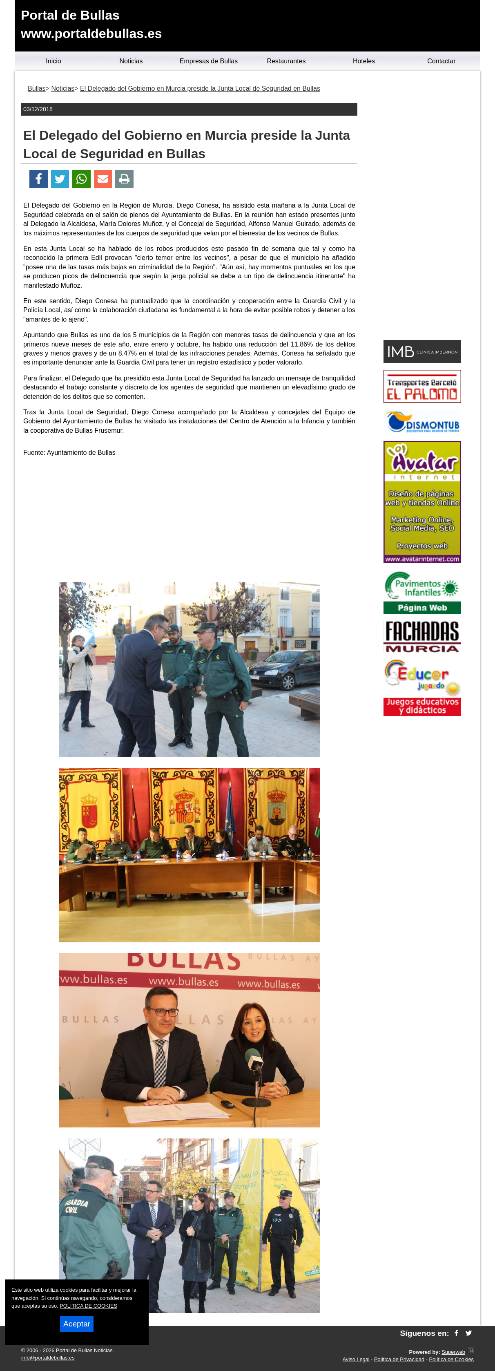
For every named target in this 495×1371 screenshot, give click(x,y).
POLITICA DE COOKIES (88, 1306)
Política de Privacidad (399, 1359)
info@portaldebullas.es (47, 1358)
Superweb (453, 1352)
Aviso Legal (356, 1359)
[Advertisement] (189, 521)
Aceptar (76, 1324)
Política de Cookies (451, 1359)
